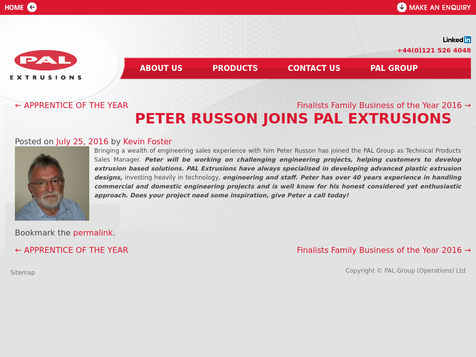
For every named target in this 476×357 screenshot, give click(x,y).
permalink (93, 233)
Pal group (394, 68)
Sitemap (22, 272)
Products (235, 68)
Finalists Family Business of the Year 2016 (384, 105)
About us (161, 68)
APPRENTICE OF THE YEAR (71, 105)
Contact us (314, 68)
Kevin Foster (147, 141)
